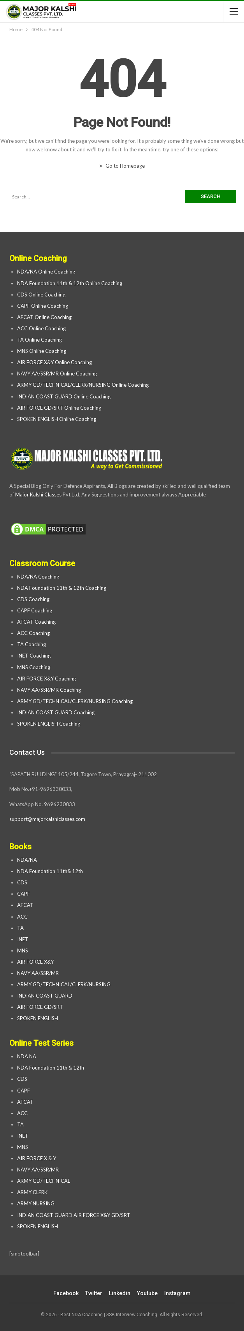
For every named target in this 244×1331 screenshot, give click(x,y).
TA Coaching (31, 644)
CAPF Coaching (34, 610)
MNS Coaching (33, 667)
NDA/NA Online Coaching (46, 271)
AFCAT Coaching (36, 622)
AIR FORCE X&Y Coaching (46, 678)
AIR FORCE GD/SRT (40, 1007)
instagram (177, 1293)
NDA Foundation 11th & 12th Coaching (61, 588)
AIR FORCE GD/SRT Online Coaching (59, 408)
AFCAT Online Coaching (44, 317)
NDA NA (26, 1056)
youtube (147, 1293)
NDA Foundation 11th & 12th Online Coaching (69, 283)
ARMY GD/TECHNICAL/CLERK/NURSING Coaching (75, 701)
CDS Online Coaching (41, 294)
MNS (22, 950)
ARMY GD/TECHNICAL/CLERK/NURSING (64, 984)
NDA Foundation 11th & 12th (50, 1067)
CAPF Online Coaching (42, 306)
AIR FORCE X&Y (36, 962)
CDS (22, 882)
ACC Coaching (33, 633)
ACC (22, 917)
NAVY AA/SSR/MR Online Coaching (57, 373)
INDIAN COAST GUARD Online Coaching (64, 396)
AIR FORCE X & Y (36, 1158)
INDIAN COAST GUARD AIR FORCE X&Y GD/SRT (73, 1215)
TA (20, 928)
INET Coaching (34, 655)
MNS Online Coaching (41, 351)
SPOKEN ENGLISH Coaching (48, 724)
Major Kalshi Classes (38, 494)
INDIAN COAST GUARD (45, 996)
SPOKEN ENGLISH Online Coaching (56, 419)
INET (22, 939)
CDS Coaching (33, 599)
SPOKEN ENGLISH (38, 1018)
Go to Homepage (122, 166)
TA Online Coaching (39, 340)
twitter (93, 1293)
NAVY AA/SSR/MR (38, 973)
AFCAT (25, 905)
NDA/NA (27, 860)
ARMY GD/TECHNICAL (43, 1181)
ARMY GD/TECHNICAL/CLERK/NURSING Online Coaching (83, 385)
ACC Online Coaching (41, 328)
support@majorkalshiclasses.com (47, 819)
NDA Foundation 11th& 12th (50, 871)
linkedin (119, 1293)
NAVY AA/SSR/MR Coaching (49, 690)
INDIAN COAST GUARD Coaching (56, 712)
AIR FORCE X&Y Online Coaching (54, 362)
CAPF (23, 894)
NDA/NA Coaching (38, 576)
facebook (66, 1293)
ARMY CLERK (32, 1192)
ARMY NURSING (35, 1203)
